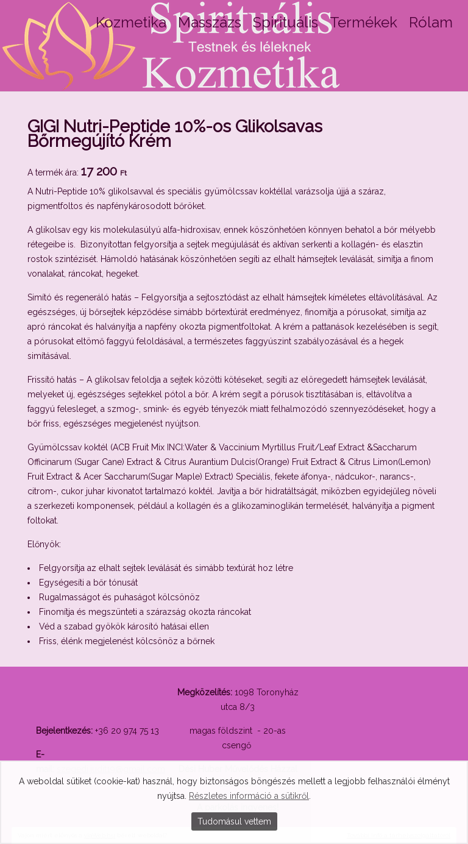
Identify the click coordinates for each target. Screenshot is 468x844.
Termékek (363, 22)
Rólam (431, 22)
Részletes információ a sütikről (249, 796)
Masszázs (209, 22)
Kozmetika (131, 22)
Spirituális (285, 22)
